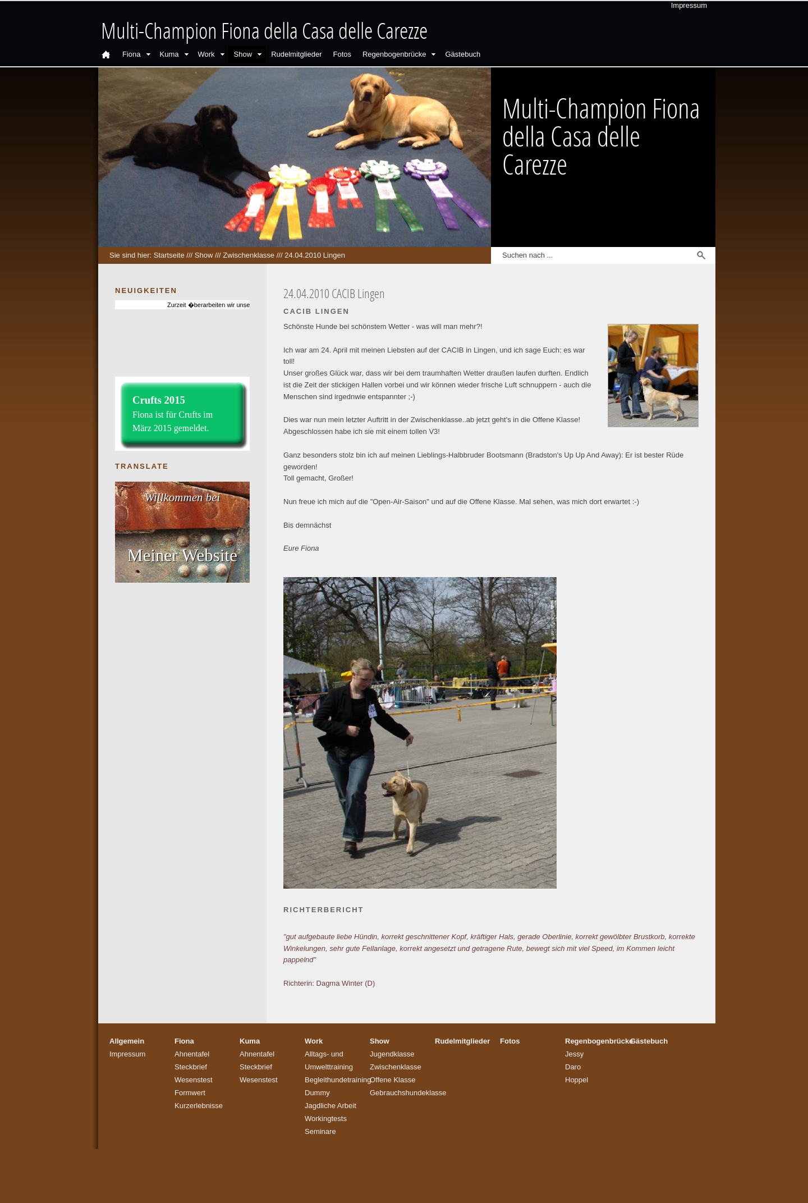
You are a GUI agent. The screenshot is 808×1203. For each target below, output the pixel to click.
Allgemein (126, 1041)
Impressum (689, 5)
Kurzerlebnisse (199, 1105)
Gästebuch (462, 54)
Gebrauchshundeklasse (408, 1092)
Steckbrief (191, 1067)
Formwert (190, 1092)
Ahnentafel (192, 1054)
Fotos (342, 54)
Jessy (574, 1054)
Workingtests (326, 1118)
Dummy (317, 1092)
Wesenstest (194, 1080)
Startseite (169, 255)
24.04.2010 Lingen (314, 255)
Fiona (131, 54)
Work (206, 54)
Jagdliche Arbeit (330, 1105)
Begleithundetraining (338, 1080)
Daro (573, 1067)
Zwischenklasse (248, 255)
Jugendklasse (392, 1054)
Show (243, 54)
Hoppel (576, 1080)
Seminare (320, 1131)
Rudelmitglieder (296, 54)
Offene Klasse (392, 1080)
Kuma (169, 54)
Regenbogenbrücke (394, 54)
